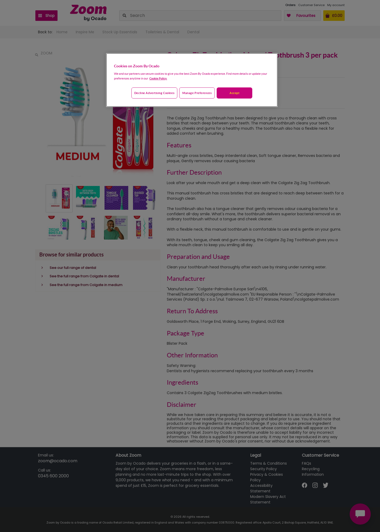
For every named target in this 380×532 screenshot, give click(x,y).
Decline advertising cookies (154, 93)
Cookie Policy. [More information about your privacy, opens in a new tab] (158, 78)
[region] (192, 80)
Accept (234, 93)
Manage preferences (197, 93)
